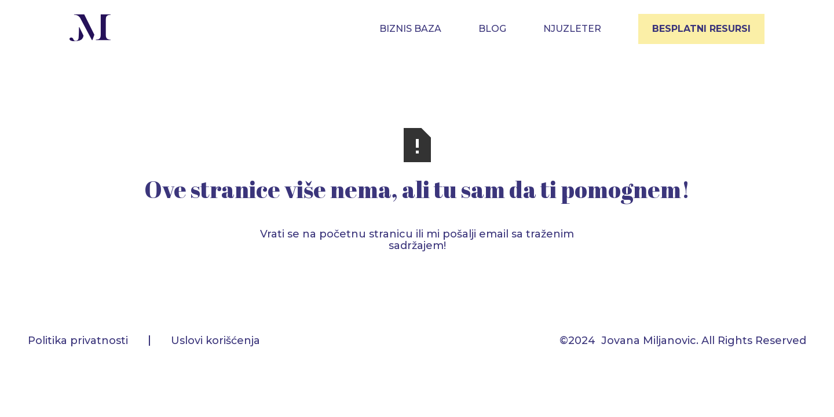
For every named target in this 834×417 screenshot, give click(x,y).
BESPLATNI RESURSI (701, 28)
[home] (90, 29)
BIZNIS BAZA (410, 28)
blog (492, 28)
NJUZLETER (572, 28)
